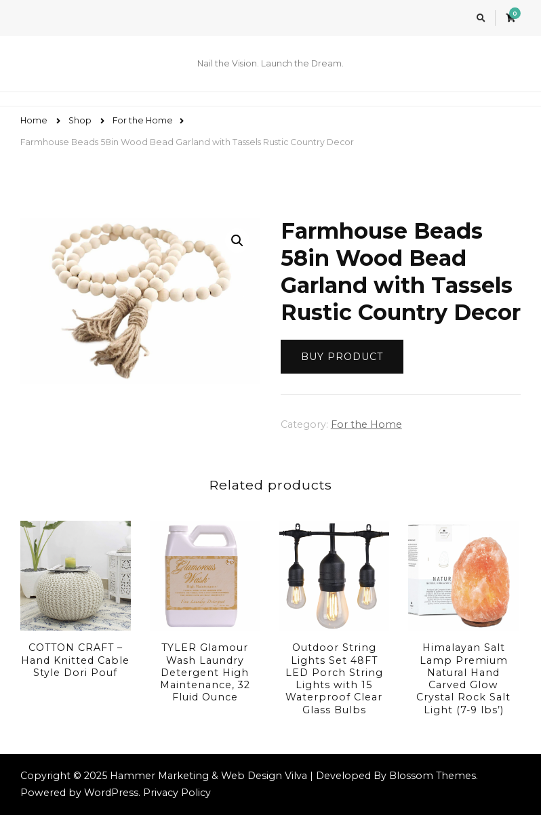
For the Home (366, 424)
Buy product (342, 357)
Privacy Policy (177, 793)
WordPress (111, 793)
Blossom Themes (432, 776)
